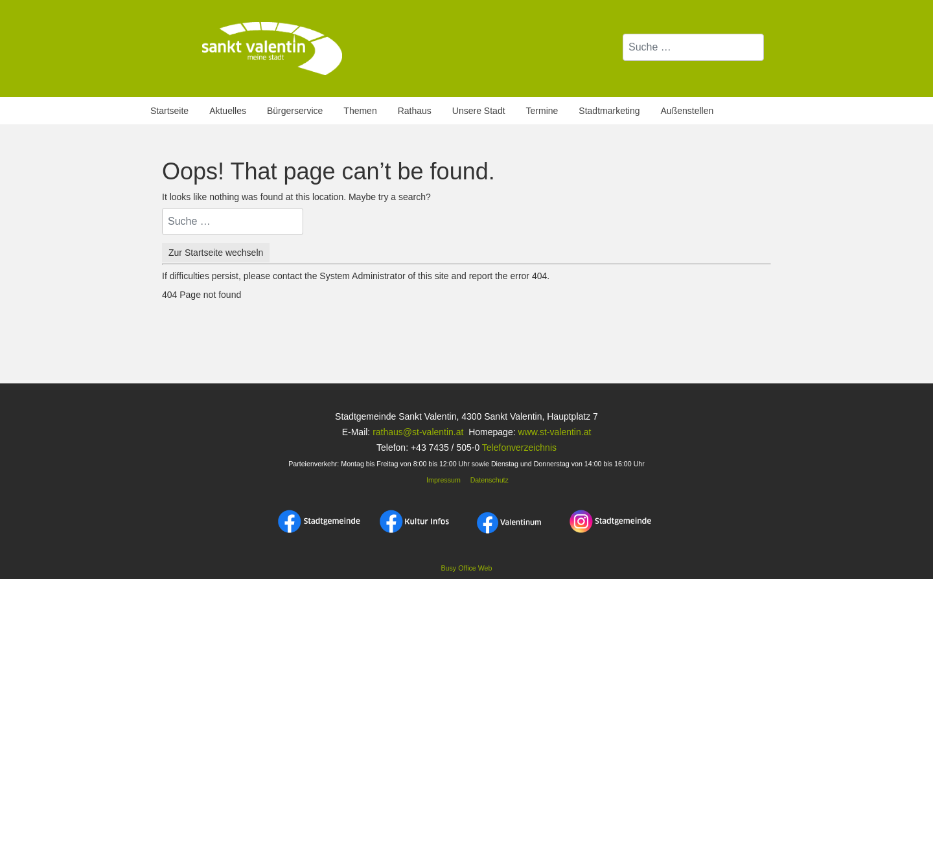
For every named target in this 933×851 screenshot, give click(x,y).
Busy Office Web (466, 568)
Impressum (442, 480)
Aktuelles (227, 111)
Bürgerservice (295, 111)
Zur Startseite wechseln (215, 252)
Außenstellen (687, 111)
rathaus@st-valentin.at (416, 432)
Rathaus (415, 111)
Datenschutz (489, 480)
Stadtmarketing (609, 111)
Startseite (169, 111)
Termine (542, 111)
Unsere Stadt (478, 111)
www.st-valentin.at (554, 432)
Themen (359, 111)
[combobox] (693, 47)
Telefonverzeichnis (519, 447)
